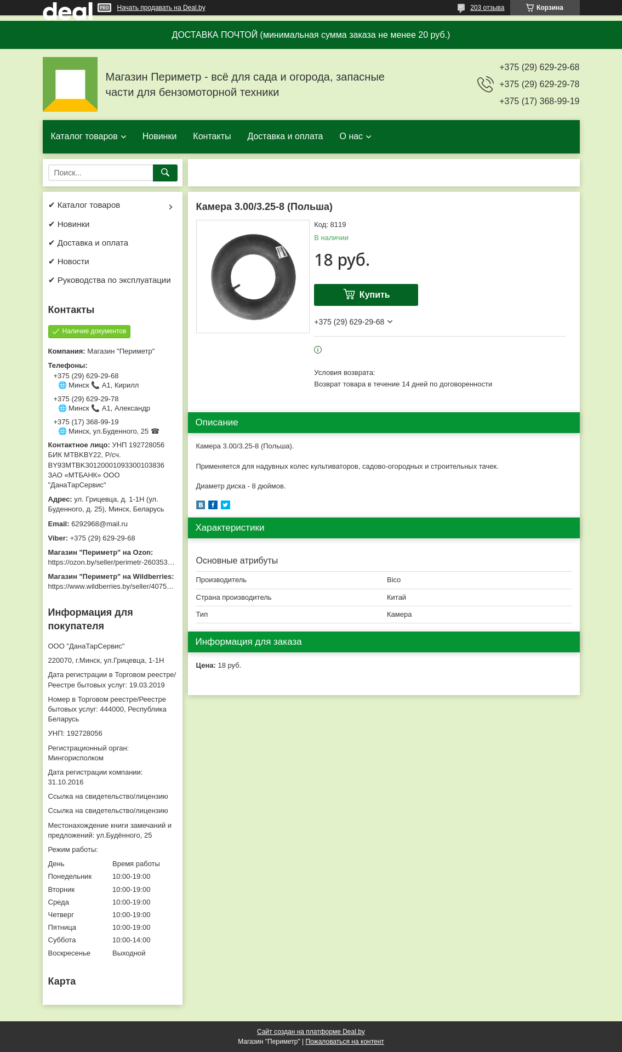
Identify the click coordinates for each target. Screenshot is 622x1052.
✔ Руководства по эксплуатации (109, 280)
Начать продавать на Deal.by (161, 8)
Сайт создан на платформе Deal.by (311, 1032)
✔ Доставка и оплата (88, 242)
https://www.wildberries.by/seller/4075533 (113, 586)
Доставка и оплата (285, 136)
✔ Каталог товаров (84, 204)
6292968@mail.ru (99, 524)
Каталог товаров (84, 136)
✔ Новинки (69, 224)
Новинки (159, 136)
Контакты (212, 136)
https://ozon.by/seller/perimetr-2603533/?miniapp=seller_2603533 (151, 562)
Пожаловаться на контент (344, 1041)
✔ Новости (68, 261)
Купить (374, 294)
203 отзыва (487, 8)
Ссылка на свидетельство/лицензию (108, 796)
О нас (351, 136)
